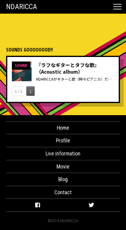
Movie (63, 166)
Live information (63, 153)
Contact (63, 192)
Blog (63, 179)
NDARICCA (21, 6)
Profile (63, 140)
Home (63, 128)
